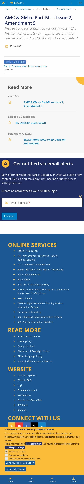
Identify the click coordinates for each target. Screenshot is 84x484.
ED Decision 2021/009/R (31, 123)
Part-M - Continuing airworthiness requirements (25, 66)
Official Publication (28, 250)
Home (7, 9)
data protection (33, 443)
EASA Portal (24, 279)
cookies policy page (15, 447)
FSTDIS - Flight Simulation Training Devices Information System (40, 305)
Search (52, 481)
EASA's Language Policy (30, 356)
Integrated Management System (35, 361)
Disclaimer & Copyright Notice (34, 351)
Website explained (27, 375)
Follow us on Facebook (27, 426)
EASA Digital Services (29, 274)
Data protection (26, 346)
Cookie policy (24, 341)
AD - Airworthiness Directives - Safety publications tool (37, 257)
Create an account (27, 390)
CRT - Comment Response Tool (34, 264)
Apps (80, 3)
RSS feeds (23, 405)
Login (20, 385)
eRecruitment (25, 298)
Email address (19, 202)
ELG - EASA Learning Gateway (33, 284)
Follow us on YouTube (19, 426)
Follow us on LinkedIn (42, 426)
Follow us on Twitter (34, 426)
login (54, 191)
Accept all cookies (15, 469)
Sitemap (22, 410)
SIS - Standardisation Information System (40, 317)
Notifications (24, 395)
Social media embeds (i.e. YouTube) (25, 458)
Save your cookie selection (20, 462)
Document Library (23, 9)
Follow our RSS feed (11, 426)
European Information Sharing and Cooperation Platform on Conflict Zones (43, 291)
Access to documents (29, 336)
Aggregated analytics (18, 455)
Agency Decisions (64, 9)
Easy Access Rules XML (30, 400)
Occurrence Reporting (29, 312)
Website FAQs (25, 380)
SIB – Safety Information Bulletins (35, 322)
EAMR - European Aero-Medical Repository (40, 269)
